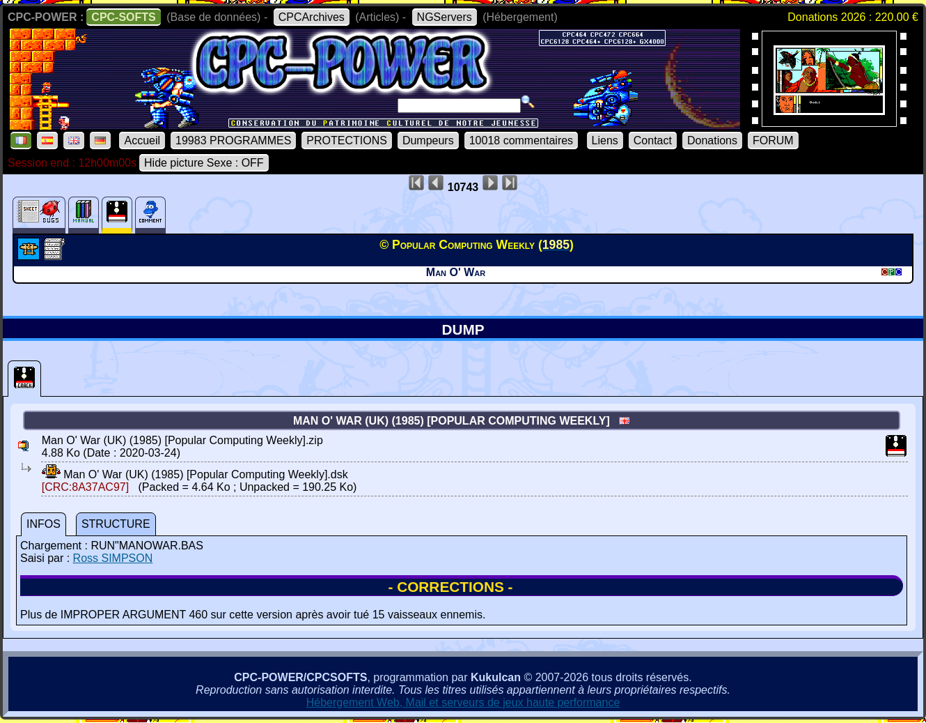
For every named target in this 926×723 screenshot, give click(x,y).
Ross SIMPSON (113, 558)
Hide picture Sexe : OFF (204, 163)
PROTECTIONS (346, 140)
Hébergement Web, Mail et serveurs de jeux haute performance (463, 702)
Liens (605, 140)
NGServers (444, 17)
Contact (653, 140)
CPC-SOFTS (123, 17)
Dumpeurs (428, 140)
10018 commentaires (521, 140)
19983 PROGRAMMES (233, 140)
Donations (712, 140)
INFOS (43, 524)
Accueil (142, 140)
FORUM (773, 140)
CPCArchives (311, 17)
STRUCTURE (115, 524)
